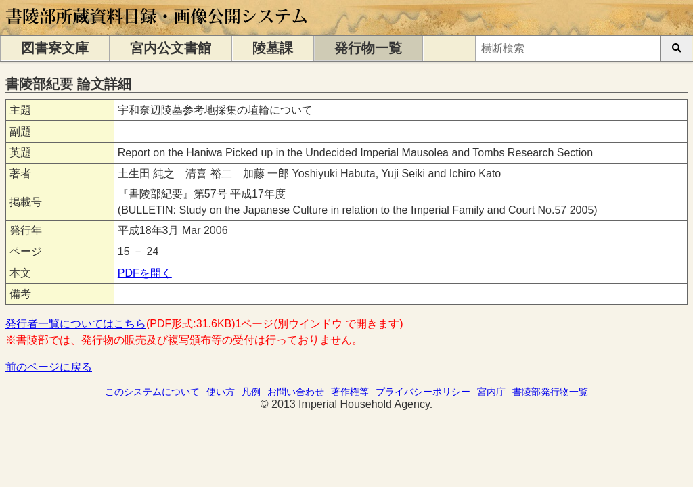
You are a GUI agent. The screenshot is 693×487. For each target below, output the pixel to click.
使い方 (220, 391)
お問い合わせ (295, 391)
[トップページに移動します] (157, 28)
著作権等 (350, 391)
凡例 (251, 391)
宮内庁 (491, 391)
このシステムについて (152, 391)
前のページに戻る (48, 367)
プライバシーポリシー (423, 391)
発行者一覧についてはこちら (75, 323)
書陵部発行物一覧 (550, 391)
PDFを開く (145, 273)
